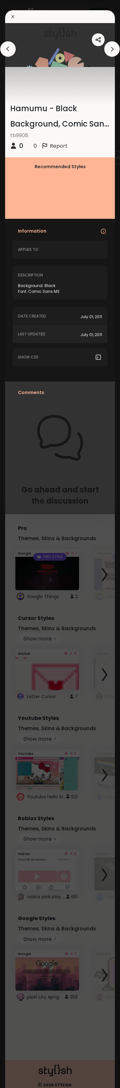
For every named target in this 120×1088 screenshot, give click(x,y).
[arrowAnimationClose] (8, 49)
